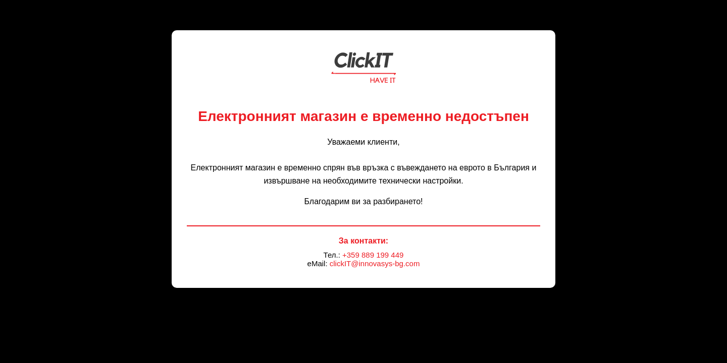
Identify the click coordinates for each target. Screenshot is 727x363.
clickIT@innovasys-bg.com (375, 263)
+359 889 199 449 (372, 255)
